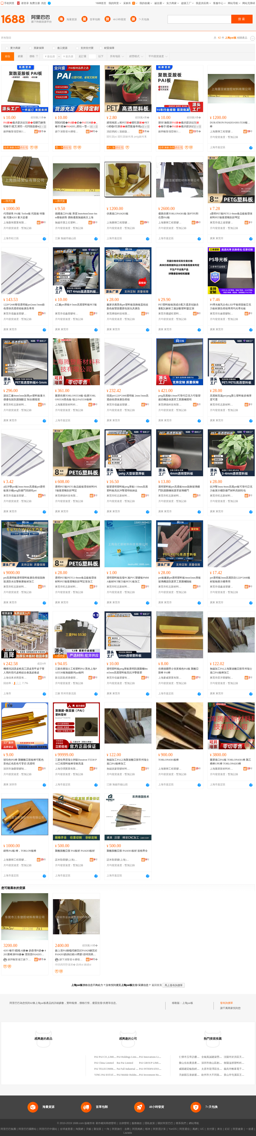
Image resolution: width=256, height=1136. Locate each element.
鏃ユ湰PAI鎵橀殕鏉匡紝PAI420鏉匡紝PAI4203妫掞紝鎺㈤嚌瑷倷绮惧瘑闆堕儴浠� (76, 952)
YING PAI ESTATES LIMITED (111, 1074)
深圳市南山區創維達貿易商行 (218, 1062)
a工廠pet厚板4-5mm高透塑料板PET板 (76, 304)
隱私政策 (150, 1123)
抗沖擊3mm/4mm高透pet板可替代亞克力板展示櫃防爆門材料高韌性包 (231, 488)
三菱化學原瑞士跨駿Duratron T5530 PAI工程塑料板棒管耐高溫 (76, 761)
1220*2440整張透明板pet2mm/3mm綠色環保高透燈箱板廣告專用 (24, 306)
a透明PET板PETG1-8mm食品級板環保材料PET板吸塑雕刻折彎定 (231, 215)
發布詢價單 (226, 1002)
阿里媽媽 (137, 1128)
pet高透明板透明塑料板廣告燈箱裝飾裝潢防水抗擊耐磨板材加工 (24, 579)
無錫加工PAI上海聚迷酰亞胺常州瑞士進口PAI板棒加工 (231, 670)
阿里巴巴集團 (8, 1128)
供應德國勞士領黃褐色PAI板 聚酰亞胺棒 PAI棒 (178, 670)
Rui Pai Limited (125, 1062)
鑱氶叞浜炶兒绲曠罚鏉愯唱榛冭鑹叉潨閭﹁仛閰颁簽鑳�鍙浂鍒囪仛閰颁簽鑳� (24, 124)
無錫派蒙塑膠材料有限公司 (118, 768)
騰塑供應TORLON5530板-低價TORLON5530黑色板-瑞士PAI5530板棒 (75, 397)
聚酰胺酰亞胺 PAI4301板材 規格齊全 (127, 850)
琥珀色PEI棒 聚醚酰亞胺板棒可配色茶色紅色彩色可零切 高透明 (23, 761)
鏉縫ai (87, 964)
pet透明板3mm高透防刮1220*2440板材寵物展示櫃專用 (230, 579)
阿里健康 (238, 1128)
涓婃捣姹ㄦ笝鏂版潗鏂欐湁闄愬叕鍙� (118, 131)
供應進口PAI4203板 (117, 213)
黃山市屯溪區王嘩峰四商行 (239, 1074)
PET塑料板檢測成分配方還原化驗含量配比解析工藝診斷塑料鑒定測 (178, 306)
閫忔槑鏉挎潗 (125, 136)
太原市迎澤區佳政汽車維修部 (218, 1068)
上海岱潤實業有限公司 (67, 768)
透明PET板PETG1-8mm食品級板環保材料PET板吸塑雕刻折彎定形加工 (75, 579)
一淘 (106, 1128)
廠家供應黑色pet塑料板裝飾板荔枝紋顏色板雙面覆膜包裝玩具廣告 (127, 306)
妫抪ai (79, 964)
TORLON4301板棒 (168, 759)
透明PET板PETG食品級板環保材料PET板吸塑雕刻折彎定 (76, 488)
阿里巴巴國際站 (27, 1128)
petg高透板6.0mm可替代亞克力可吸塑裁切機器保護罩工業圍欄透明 (179, 397)
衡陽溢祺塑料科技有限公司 (239, 1062)
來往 (219, 1128)
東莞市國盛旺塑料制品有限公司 (170, 313)
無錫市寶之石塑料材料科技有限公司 (67, 222)
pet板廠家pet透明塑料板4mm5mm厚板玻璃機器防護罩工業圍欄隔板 (179, 579)
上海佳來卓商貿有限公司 (15, 677)
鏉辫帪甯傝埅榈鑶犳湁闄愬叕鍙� (15, 131)
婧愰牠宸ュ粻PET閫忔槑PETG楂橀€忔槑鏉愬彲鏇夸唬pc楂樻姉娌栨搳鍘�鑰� (128, 124)
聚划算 (97, 1128)
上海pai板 (187, 1002)
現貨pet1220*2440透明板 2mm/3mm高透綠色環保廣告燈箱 (127, 397)
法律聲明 (124, 1123)
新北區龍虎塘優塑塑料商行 (67, 677)
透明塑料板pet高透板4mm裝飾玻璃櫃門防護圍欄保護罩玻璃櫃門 (179, 488)
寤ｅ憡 (146, 126)
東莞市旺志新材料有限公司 (15, 404)
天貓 (88, 1128)
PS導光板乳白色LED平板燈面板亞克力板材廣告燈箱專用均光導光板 (230, 306)
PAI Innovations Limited (151, 1056)
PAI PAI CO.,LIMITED (106, 1056)
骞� (42, 131)
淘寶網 (79, 1128)
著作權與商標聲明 (106, 1123)
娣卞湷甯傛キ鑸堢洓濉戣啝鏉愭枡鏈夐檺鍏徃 (67, 131)
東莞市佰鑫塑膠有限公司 (67, 313)
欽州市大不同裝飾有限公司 (216, 1074)
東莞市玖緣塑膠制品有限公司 (221, 313)
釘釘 (227, 1128)
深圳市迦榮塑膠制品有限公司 (15, 768)
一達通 (249, 1128)
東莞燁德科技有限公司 (118, 313)
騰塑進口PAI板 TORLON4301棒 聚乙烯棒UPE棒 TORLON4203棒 (230, 761)
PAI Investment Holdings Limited (156, 1074)
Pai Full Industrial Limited (130, 1068)
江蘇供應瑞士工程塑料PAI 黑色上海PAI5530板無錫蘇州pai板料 (76, 670)
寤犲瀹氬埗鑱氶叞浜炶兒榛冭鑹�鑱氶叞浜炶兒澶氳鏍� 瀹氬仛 (178, 124)
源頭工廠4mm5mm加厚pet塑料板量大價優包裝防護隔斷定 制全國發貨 (24, 397)
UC (202, 1128)
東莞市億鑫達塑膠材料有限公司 (15, 313)
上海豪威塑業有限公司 (170, 677)
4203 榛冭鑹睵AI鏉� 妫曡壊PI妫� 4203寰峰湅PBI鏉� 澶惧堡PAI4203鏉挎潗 (24, 952)
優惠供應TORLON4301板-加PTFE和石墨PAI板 (178, 215)
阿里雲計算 (159, 1128)
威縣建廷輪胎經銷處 (190, 1068)
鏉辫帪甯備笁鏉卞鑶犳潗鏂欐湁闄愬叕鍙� (19, 959)
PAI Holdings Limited (128, 1056)
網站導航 (194, 1123)
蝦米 (147, 1128)
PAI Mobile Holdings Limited (132, 1074)
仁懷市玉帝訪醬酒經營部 (193, 1056)
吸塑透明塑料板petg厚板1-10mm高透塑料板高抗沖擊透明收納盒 (127, 488)
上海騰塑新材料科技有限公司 (67, 404)
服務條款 (137, 1123)
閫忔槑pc (112, 136)
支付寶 (210, 1128)
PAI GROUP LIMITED (151, 1062)
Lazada (128, 1132)
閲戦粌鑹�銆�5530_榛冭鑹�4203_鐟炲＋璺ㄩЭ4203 (76, 124)
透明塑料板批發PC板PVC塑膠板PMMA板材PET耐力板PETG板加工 (128, 579)
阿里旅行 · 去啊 (120, 1128)
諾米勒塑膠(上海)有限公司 (67, 859)
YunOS (173, 1128)
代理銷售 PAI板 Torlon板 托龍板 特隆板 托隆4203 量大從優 (24, 215)
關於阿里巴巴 (165, 1123)
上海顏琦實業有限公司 (15, 222)
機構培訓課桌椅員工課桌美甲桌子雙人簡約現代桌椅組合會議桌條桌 (23, 670)
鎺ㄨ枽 (42, 126)
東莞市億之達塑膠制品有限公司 (221, 222)
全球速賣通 (66, 1128)
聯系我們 (181, 1123)
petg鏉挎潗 (140, 136)
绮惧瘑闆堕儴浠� (65, 964)
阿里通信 (184, 1128)
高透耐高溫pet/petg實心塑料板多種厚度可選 (231, 397)
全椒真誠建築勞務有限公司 (216, 1056)
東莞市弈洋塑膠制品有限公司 (221, 677)
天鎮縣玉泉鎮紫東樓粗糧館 (194, 1074)
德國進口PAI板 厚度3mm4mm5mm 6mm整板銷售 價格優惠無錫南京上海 (76, 215)
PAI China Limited (104, 1062)
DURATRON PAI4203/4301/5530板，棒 (230, 124)
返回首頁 (157, 985)
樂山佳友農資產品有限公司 (194, 1062)
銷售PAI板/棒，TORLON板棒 (19, 850)
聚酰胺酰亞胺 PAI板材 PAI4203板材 (75, 850)
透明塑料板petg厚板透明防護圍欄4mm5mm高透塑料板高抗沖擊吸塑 (127, 670)
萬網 (195, 1128)
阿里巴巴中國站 (48, 1128)
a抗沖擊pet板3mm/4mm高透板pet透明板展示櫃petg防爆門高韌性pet (24, 488)
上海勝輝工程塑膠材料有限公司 (221, 131)
